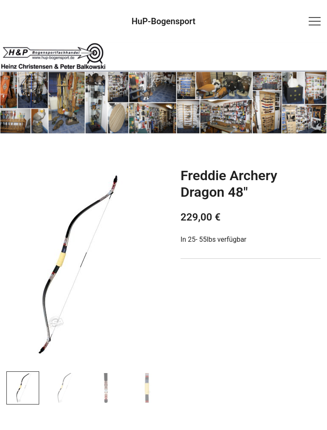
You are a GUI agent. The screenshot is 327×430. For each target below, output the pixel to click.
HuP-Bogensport (163, 21)
